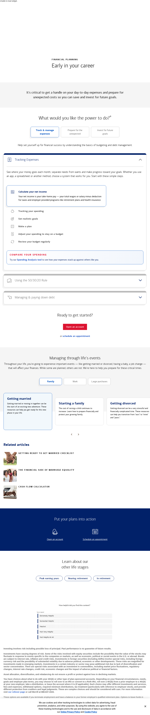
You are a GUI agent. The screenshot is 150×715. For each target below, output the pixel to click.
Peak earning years (47, 578)
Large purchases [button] (97, 382)
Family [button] (46, 382)
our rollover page (16, 692)
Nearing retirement (76, 578)
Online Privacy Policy (70, 712)
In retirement (101, 578)
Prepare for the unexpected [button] (71, 133)
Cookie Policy (90, 712)
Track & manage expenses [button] (42, 133)
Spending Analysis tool (29, 259)
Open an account (50, 539)
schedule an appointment (76, 336)
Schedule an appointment (92, 539)
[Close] (145, 706)
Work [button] (70, 382)
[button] (75, 159)
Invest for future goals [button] (102, 133)
